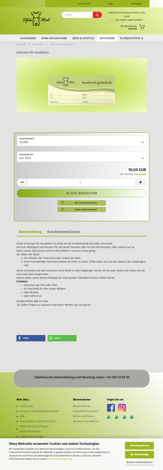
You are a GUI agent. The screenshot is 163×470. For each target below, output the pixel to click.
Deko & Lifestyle (83, 38)
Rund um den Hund (54, 38)
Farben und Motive (83, 416)
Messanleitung (81, 406)
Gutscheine (107, 38)
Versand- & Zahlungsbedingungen (39, 411)
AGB (22, 416)
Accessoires (28, 38)
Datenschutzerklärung (60, 458)
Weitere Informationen (139, 462)
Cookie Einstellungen (32, 436)
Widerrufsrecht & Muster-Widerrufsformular (34, 429)
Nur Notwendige (139, 454)
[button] (22, 182)
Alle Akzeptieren (139, 445)
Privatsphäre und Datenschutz (37, 421)
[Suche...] (97, 15)
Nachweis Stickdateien (86, 421)
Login (110, 3)
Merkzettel (136, 3)
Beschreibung (30, 232)
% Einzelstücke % (131, 38)
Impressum (26, 406)
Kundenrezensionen (64, 232)
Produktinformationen (85, 411)
